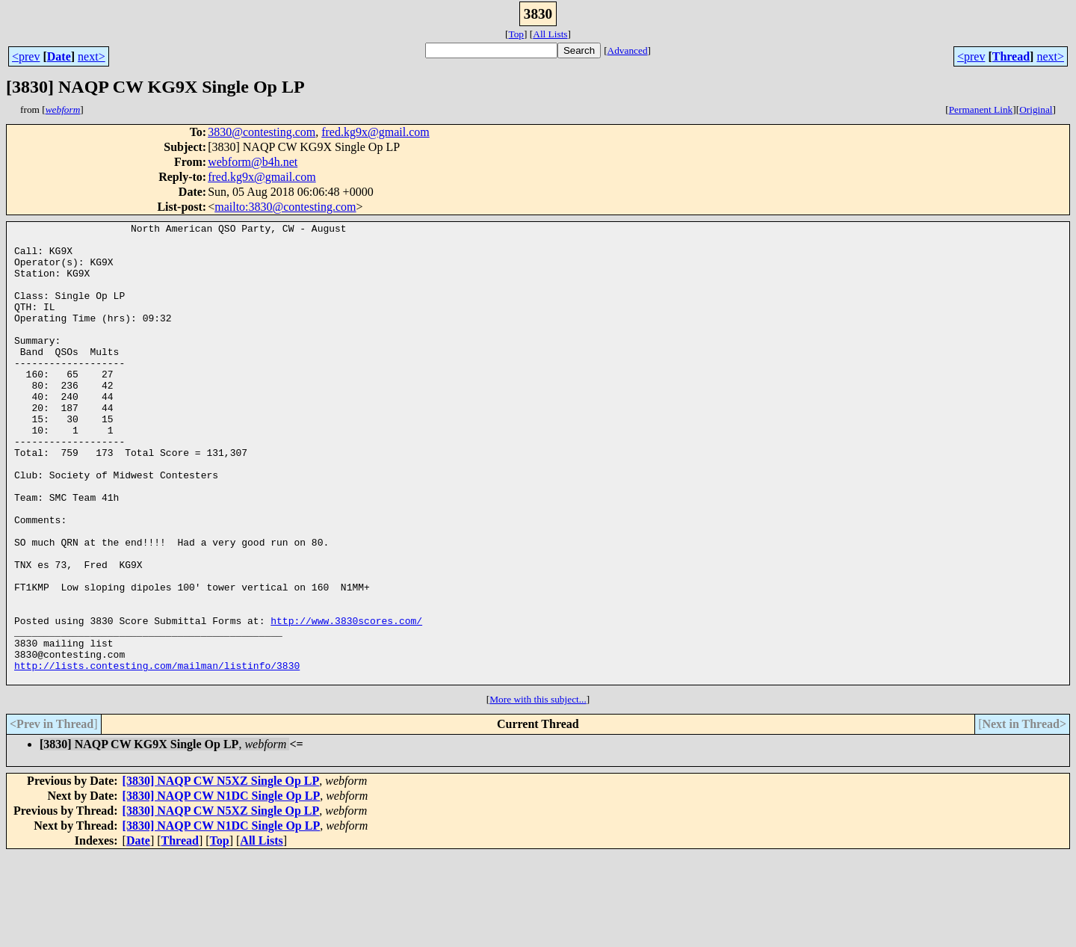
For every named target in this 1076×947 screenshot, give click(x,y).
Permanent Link (981, 109)
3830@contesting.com (261, 132)
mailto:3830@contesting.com (285, 206)
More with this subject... (538, 791)
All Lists (550, 34)
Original (1035, 109)
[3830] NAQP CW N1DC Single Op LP (222, 887)
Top (516, 34)
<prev (26, 56)
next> (91, 56)
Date (59, 56)
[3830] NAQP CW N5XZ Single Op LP (221, 872)
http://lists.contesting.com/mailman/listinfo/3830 (157, 755)
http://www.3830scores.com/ (346, 701)
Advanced (627, 50)
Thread (1011, 56)
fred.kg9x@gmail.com (375, 132)
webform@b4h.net (252, 161)
